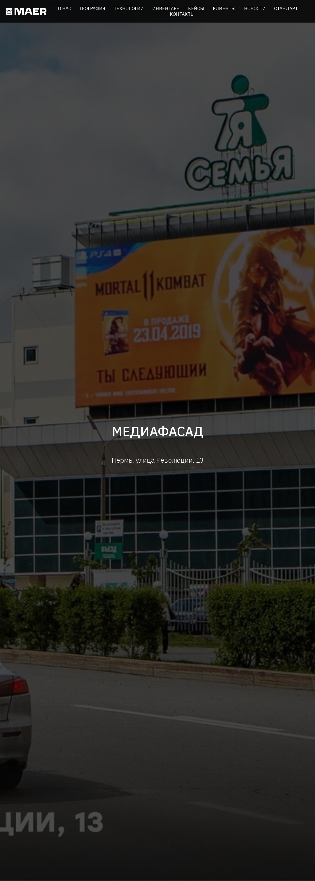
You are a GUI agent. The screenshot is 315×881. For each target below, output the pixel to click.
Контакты (182, 14)
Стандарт (286, 8)
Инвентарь (166, 8)
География (92, 8)
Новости (255, 8)
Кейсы (196, 8)
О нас (64, 8)
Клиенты (224, 8)
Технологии (129, 8)
